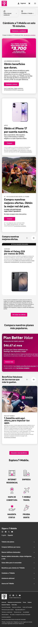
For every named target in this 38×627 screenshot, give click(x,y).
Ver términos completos (29, 35)
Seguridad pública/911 (20, 609)
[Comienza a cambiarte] (19, 31)
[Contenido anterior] (27, 238)
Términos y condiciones (7, 612)
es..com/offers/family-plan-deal (25, 366)
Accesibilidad (26, 612)
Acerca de (4, 602)
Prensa (24, 602)
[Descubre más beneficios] (19, 453)
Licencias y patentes (6, 617)
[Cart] (29, 3)
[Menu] (35, 3)
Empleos (30, 602)
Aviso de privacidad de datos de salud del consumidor (14, 619)
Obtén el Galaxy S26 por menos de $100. (14, 252)
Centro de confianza (16, 607)
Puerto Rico (14, 604)
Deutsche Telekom (6, 604)
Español (10, 535)
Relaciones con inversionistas (14, 602)
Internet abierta (5, 614)
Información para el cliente (8, 609)
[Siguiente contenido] (33, 238)
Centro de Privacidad (27, 607)
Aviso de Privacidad (6, 607)
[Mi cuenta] (21, 3)
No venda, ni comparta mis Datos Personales (20, 614)
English (4, 535)
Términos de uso (17, 612)
